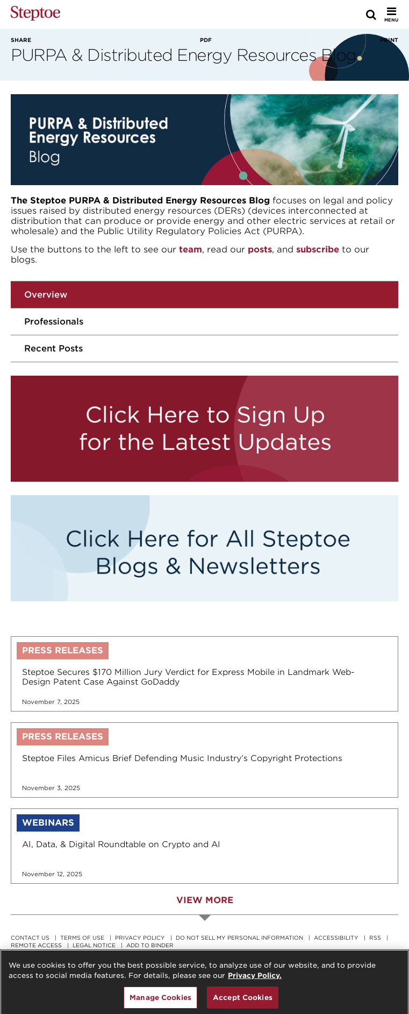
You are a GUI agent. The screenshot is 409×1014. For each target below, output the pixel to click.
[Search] (371, 14)
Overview (45, 295)
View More (204, 900)
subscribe (317, 249)
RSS (375, 937)
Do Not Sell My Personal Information (239, 937)
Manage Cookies (160, 1001)
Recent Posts (53, 348)
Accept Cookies (242, 1001)
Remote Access (36, 945)
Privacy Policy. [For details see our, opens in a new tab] (255, 979)
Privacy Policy (140, 937)
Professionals (53, 321)
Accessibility (336, 937)
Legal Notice (94, 945)
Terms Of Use (82, 937)
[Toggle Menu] (391, 14)
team (190, 249)
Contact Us (30, 937)
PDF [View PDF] (206, 40)
